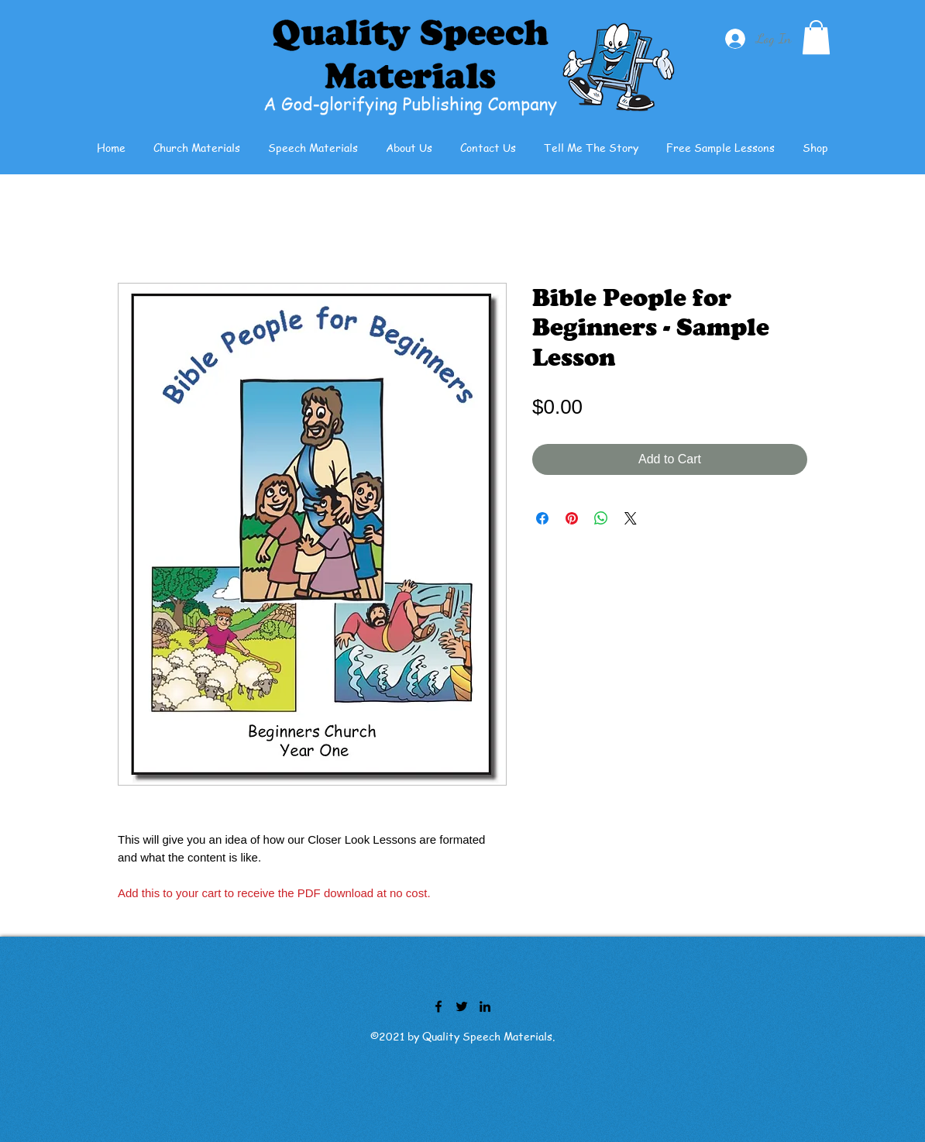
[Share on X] (630, 518)
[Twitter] (461, 1006)
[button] (816, 37)
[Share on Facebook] (542, 518)
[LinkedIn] (485, 1006)
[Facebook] (438, 1006)
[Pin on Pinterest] (571, 518)
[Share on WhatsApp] (601, 518)
